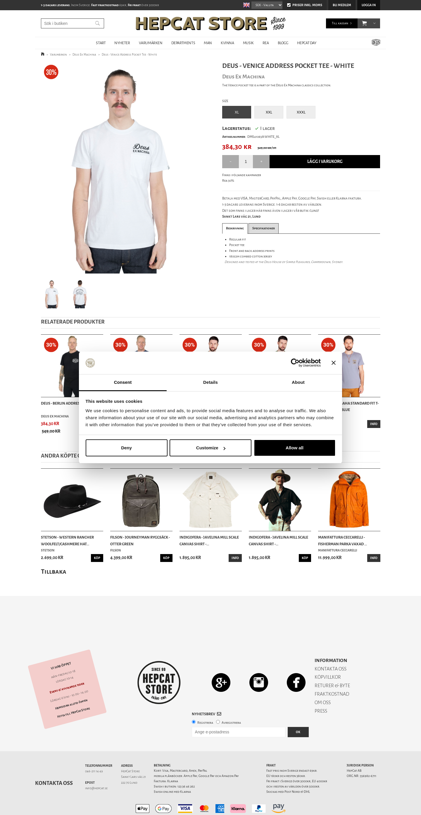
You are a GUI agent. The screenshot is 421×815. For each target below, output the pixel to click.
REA (266, 42)
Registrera (205, 702)
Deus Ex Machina (84, 54)
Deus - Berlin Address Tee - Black (71, 403)
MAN (208, 42)
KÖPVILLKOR (328, 657)
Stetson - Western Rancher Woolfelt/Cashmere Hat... (67, 540)
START (101, 42)
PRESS (321, 690)
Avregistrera (231, 702)
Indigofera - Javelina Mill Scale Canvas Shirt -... (209, 540)
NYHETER (122, 42)
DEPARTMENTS (183, 42)
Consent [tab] (123, 382)
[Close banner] (334, 363)
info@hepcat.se (96, 768)
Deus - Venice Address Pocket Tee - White (129, 54)
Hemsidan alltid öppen (71, 683)
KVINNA (227, 42)
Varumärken (58, 54)
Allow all (294, 447)
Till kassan (340, 23)
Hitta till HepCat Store (73, 692)
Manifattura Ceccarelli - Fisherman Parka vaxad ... (342, 540)
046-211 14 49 (94, 751)
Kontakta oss (54, 762)
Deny (126, 447)
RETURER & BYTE (332, 665)
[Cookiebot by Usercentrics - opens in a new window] (295, 363)
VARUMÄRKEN (151, 42)
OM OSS (323, 682)
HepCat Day (306, 42)
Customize (210, 447)
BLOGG (283, 42)
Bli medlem (342, 5)
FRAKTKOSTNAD (332, 673)
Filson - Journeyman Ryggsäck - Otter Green (140, 540)
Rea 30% (228, 180)
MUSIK (248, 42)
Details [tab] (210, 382)
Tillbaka (53, 571)
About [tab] (298, 382)
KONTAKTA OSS (330, 648)
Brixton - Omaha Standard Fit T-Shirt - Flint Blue (348, 406)
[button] (364, 23)
